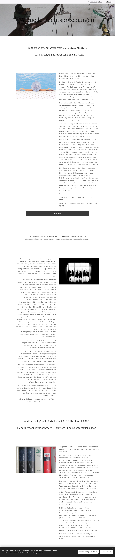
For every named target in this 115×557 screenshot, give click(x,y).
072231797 (108, 2)
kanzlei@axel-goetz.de (96, 2)
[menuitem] (94, 7)
